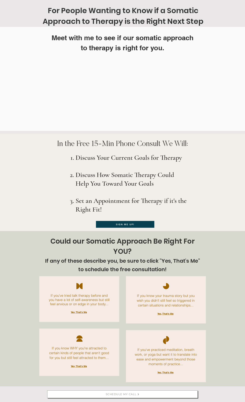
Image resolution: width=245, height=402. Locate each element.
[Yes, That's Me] (79, 312)
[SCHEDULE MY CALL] (122, 394)
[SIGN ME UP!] (125, 224)
